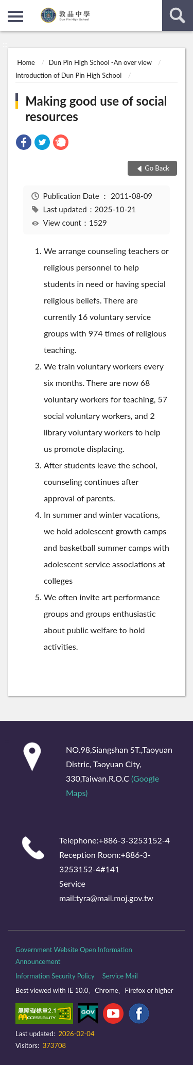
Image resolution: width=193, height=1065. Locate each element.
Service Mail (120, 976)
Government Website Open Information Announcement (73, 955)
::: (8, 8)
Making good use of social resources (96, 108)
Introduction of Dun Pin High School (68, 75)
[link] (23, 143)
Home (26, 62)
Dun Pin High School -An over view (100, 62)
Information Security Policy (55, 976)
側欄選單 (15, 16)
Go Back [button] (157, 168)
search (177, 15)
